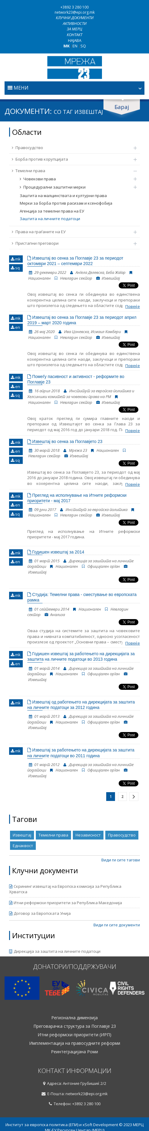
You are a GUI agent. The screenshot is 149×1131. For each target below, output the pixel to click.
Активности (74, 23)
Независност (88, 835)
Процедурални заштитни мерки (75, 187)
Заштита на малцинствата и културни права (63, 195)
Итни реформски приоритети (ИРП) (74, 1034)
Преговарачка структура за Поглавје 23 (74, 1026)
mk (16, 259)
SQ (83, 46)
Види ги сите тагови (120, 860)
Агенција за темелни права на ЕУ (52, 211)
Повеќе (132, 306)
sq (15, 268)
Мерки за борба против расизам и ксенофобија (66, 203)
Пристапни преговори (71, 243)
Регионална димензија (74, 1017)
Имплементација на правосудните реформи (74, 1043)
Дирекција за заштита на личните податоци (54, 951)
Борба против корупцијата (71, 159)
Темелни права (71, 170)
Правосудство (71, 147)
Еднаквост (23, 845)
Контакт (74, 34)
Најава (74, 40)
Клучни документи (74, 17)
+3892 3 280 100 (74, 7)
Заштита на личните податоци (50, 218)
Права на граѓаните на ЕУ (71, 231)
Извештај (22, 835)
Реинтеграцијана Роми (74, 1051)
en (15, 327)
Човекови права (75, 179)
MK (66, 46)
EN (75, 46)
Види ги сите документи (116, 925)
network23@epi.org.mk (75, 12)
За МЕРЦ (74, 29)
